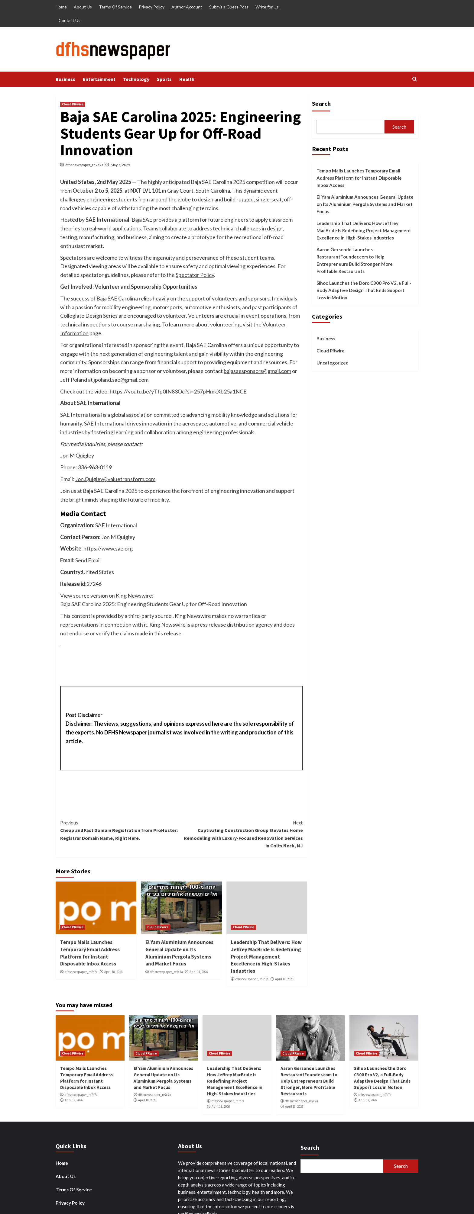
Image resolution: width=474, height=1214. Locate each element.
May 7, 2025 (120, 164)
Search (321, 103)
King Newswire (134, 595)
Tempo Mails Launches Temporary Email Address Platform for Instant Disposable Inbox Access (90, 953)
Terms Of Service (115, 6)
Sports (164, 79)
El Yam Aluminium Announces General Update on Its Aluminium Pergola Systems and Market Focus (179, 953)
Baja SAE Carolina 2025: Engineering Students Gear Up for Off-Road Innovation (153, 604)
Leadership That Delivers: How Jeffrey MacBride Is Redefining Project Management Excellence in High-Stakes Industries (266, 956)
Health (186, 79)
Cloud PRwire (72, 104)
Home (61, 6)
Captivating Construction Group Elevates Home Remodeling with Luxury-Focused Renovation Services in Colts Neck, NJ (242, 834)
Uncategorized (333, 362)
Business (65, 79)
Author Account (186, 6)
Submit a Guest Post (228, 6)
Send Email (88, 560)
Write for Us (267, 6)
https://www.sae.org (108, 548)
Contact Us (69, 20)
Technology (136, 79)
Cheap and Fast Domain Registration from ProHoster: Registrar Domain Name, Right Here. (120, 830)
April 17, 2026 (368, 1100)
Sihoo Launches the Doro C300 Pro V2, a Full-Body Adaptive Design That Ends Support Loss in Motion (364, 290)
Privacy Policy (151, 6)
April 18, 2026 (113, 972)
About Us (83, 6)
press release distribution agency (234, 624)
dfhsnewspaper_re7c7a (84, 164)
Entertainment (99, 79)
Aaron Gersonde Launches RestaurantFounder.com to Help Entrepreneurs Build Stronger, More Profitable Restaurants (355, 260)
